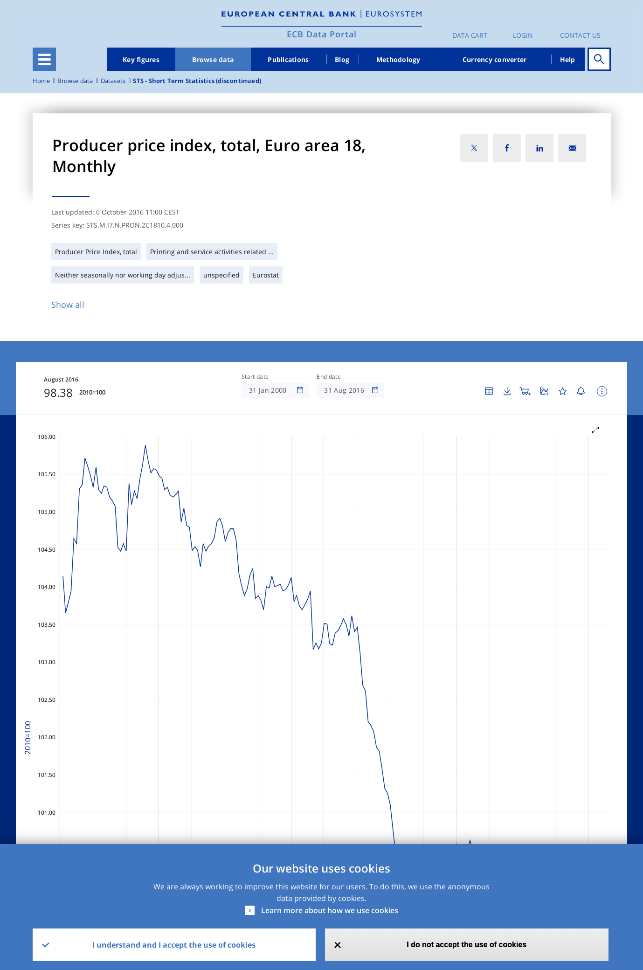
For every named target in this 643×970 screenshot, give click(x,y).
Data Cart (469, 35)
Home (41, 81)
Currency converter (495, 59)
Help (567, 59)
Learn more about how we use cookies (329, 910)
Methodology (398, 59)
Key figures (141, 59)
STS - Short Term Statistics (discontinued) (197, 81)
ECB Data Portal (322, 34)
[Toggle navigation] (44, 59)
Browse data (213, 59)
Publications (288, 59)
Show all (67, 304)
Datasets (113, 81)
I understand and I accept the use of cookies (174, 945)
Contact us (580, 35)
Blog (342, 59)
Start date (255, 377)
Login (523, 35)
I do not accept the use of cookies (466, 945)
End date (329, 377)
